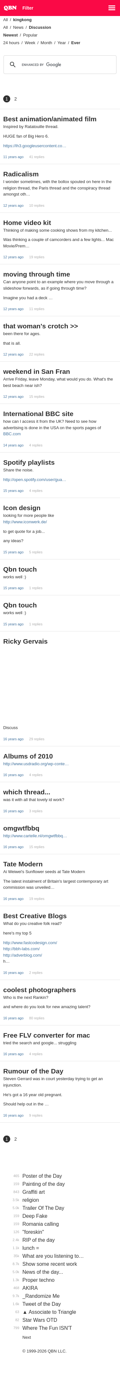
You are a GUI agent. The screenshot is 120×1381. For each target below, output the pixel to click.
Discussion (40, 27)
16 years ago (13, 739)
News (18, 27)
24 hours (11, 42)
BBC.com (12, 433)
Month (46, 42)
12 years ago (13, 205)
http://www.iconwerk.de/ (25, 521)
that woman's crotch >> (40, 326)
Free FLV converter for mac (46, 1035)
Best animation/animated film (50, 119)
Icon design (22, 507)
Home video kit (27, 222)
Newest (10, 35)
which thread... (26, 792)
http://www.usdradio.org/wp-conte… (36, 763)
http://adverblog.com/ (22, 955)
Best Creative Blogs (35, 915)
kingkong (22, 19)
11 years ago (13, 157)
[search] (59, 64)
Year (62, 42)
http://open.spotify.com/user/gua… (34, 479)
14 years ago (13, 445)
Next (26, 1337)
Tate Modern (23, 864)
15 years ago (13, 491)
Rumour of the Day (33, 1071)
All (5, 19)
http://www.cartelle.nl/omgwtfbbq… (35, 835)
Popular (30, 35)
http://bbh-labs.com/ (21, 948)
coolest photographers (39, 989)
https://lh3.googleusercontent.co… (34, 145)
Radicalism (21, 174)
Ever (75, 42)
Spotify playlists (29, 462)
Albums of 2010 (28, 756)
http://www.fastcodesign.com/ (30, 942)
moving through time (36, 274)
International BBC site (38, 413)
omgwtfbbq (21, 828)
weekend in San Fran (36, 371)
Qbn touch (20, 569)
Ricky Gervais (25, 641)
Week (30, 42)
